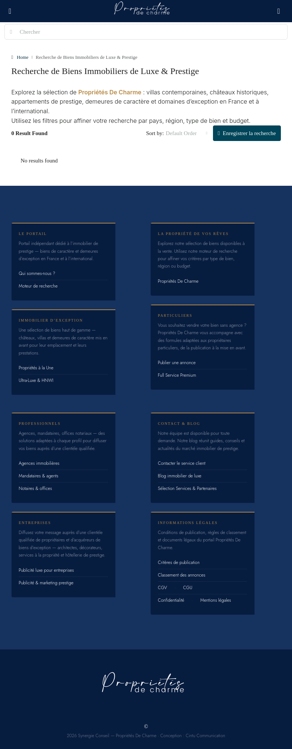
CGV (162, 587)
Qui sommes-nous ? (37, 273)
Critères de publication (179, 562)
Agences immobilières (39, 463)
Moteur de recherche (38, 285)
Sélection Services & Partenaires (187, 488)
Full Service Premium (177, 375)
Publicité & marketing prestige (46, 582)
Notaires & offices (35, 488)
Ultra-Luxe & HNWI (36, 380)
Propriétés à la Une (36, 367)
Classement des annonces (182, 574)
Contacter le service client (182, 463)
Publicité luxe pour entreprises (46, 570)
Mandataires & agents (39, 475)
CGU (188, 587)
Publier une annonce (177, 362)
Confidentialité (171, 600)
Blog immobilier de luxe (179, 475)
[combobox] (187, 133)
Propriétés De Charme (109, 91)
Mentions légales (215, 600)
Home (23, 57)
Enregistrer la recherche (247, 133)
